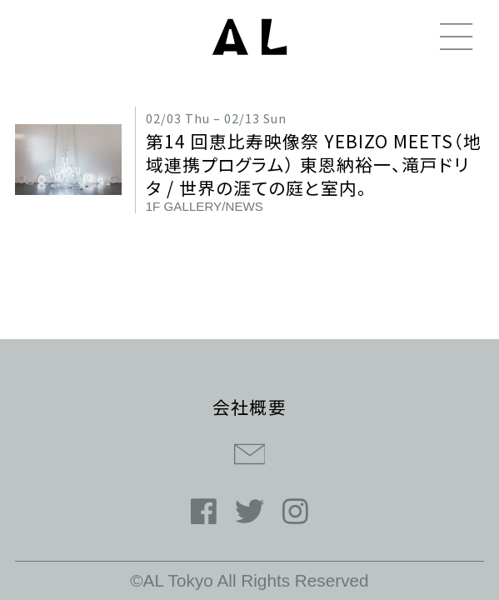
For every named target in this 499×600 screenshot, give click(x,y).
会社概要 (249, 406)
